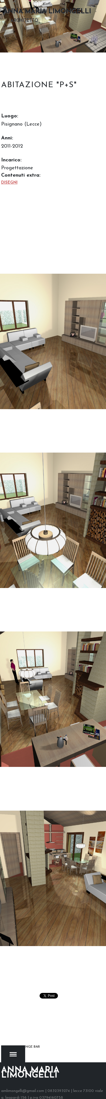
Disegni (9, 183)
